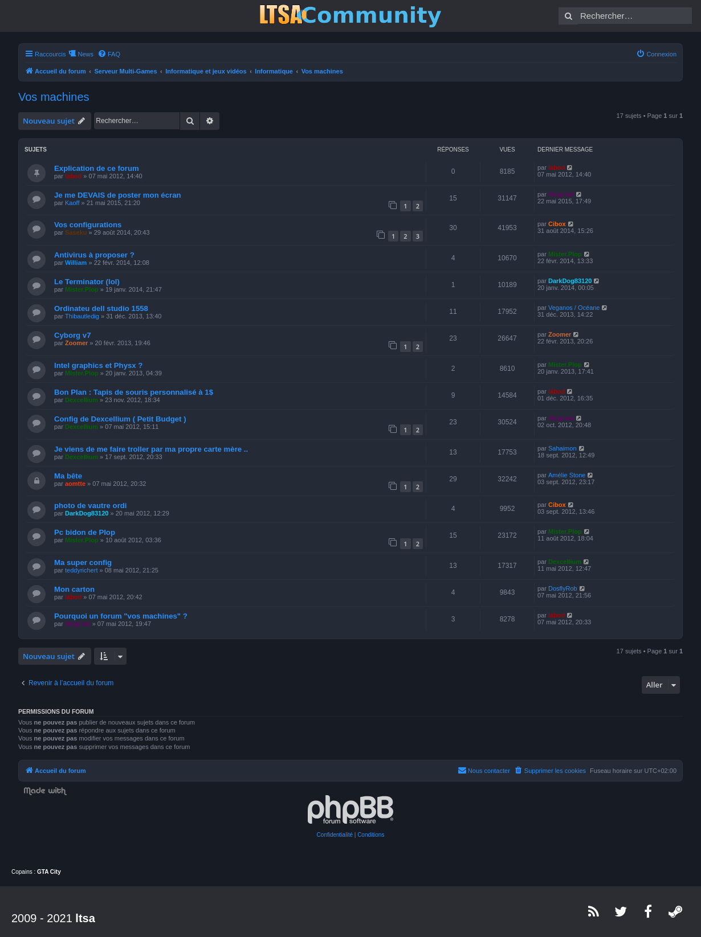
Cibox (557, 223)
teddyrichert (81, 570)
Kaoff (72, 202)
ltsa (85, 918)
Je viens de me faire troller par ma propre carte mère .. (151, 449)
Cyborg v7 (72, 335)
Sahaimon (562, 448)
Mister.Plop (565, 254)
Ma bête (68, 476)
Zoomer (76, 342)
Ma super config (83, 562)
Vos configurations (87, 224)
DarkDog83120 (570, 280)
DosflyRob (562, 588)
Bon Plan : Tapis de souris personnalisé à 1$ (133, 392)
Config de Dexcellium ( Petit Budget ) (120, 419)
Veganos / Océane (574, 307)
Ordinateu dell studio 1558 (101, 308)
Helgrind (561, 194)
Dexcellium (81, 399)
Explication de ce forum (96, 168)
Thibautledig (82, 316)
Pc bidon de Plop (84, 532)
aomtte (75, 483)
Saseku (76, 232)
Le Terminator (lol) (87, 281)
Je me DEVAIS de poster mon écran (117, 195)
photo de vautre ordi (90, 505)
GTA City (49, 872)
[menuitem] (108, 54)
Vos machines (53, 97)
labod (73, 176)
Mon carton (74, 589)
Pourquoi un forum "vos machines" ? (121, 616)
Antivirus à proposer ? (94, 255)
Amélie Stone (566, 475)
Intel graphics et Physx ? (98, 365)
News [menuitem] (85, 54)
